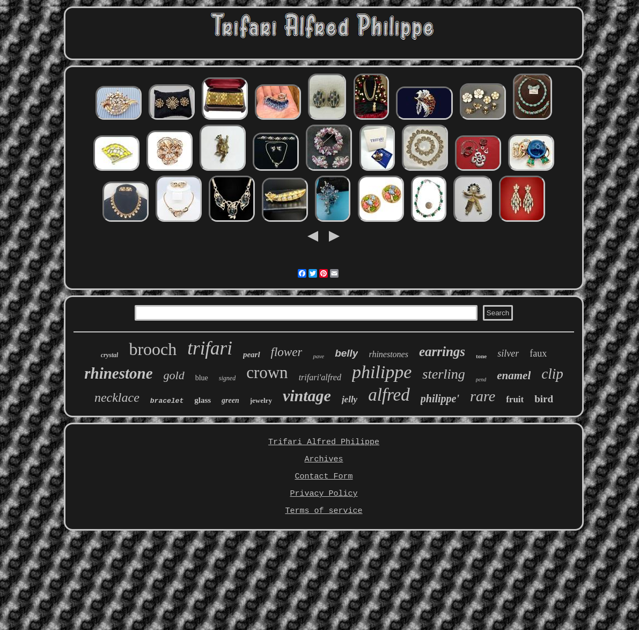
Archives (323, 459)
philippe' (440, 398)
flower (287, 352)
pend (481, 379)
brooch (153, 349)
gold (174, 375)
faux (538, 353)
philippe (382, 372)
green (230, 400)
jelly (349, 399)
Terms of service (323, 511)
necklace (116, 397)
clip (552, 374)
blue (201, 378)
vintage (307, 395)
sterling (443, 374)
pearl (251, 354)
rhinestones (388, 354)
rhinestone (118, 373)
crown (267, 372)
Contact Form (323, 476)
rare (482, 396)
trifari (209, 348)
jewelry (261, 400)
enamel (514, 375)
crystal (110, 355)
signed (227, 378)
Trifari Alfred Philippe (323, 442)
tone (481, 356)
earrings (442, 351)
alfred (389, 394)
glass (202, 400)
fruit (515, 399)
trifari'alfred (320, 377)
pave (318, 356)
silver (508, 353)
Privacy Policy (323, 493)
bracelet (166, 401)
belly (346, 353)
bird (543, 398)
